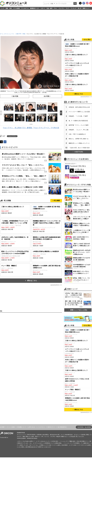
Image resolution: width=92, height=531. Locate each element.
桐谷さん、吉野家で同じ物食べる (78, 162)
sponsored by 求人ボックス (56, 284)
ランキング (73, 8)
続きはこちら (32, 280)
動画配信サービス (34, 8)
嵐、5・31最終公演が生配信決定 (78, 144)
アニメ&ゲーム (25, 8)
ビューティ (61, 8)
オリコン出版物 (11, 501)
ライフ (67, 8)
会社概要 (2, 501)
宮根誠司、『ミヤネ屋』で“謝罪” (78, 139)
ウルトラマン (12, 136)
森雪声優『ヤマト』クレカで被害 (78, 148)
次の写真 (46, 96)
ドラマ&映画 (16, 8)
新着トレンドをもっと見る (78, 359)
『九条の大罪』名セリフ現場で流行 (79, 171)
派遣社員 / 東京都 (15, 255)
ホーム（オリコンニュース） (7, 33)
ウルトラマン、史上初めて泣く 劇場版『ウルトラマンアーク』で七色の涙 (31, 128)
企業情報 (88, 501)
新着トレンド (86, 8)
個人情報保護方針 (62, 501)
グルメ (55, 8)
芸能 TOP (18, 33)
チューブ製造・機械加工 (73, 463)
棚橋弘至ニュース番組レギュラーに (79, 166)
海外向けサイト (51, 501)
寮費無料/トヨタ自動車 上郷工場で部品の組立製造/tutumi (77, 473)
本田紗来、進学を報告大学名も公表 (79, 130)
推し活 (79, 8)
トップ (2, 8)
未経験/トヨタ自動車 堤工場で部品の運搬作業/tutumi (77, 68)
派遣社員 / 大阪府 (47, 241)
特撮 (24, 33)
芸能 (7, 8)
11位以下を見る (78, 175)
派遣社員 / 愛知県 (15, 210)
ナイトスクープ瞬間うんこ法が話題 (79, 135)
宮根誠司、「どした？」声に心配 (78, 153)
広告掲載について (21, 501)
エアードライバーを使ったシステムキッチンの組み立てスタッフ (77, 88)
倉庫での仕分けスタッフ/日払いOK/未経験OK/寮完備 (77, 454)
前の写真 (15, 96)
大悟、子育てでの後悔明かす (77, 157)
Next (61, 113)
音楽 (10, 8)
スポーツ (43, 8)
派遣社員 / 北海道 (47, 254)
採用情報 (81, 501)
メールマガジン (41, 501)
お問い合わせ (31, 501)
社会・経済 (49, 8)
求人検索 (57, 200)
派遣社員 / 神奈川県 (15, 225)
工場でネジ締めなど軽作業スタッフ (76, 78)
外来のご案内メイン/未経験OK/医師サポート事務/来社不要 (77, 98)
